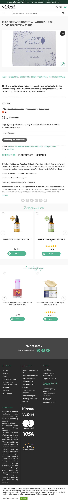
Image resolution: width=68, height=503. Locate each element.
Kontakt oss (47, 369)
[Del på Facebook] (27, 200)
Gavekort (5, 390)
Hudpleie (5, 369)
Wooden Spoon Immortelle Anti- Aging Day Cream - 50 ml (50, 304)
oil (42, 147)
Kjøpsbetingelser (28, 381)
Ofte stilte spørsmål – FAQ (30, 370)
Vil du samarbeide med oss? (28, 391)
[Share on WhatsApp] (23, 200)
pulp (49, 147)
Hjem (4, 77)
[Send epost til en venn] (36, 200)
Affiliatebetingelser (29, 395)
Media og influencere (30, 398)
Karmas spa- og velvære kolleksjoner (9, 382)
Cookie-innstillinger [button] (10, 498)
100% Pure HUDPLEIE (57, 77)
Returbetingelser (28, 384)
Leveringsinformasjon (30, 375)
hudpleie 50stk (36, 147)
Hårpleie (5, 372)
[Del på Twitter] (32, 200)
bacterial (21, 147)
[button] (64, 7)
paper (46, 147)
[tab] (42, 155)
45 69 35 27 (47, 398)
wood (54, 147)
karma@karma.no (49, 401)
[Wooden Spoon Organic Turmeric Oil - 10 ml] (16, 224)
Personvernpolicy (28, 378)
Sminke (4, 375)
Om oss (25, 401)
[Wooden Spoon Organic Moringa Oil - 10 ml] (51, 224)
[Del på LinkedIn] (45, 200)
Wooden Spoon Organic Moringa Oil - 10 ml (51, 240)
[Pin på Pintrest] (40, 200)
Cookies (25, 387)
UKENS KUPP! (7, 393)
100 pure (11, 147)
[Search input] (36, 13)
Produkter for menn (9, 378)
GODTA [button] (23, 498)
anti (16, 147)
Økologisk (13, 77)
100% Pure (42, 77)
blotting (27, 147)
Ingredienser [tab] (25, 155)
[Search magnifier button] (63, 13)
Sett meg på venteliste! (14, 140)
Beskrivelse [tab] (8, 155)
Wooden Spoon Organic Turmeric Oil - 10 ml (17, 240)
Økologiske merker (28, 77)
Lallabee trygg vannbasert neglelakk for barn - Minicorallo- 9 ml (17, 304)
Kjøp (17, 253)
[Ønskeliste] (61, 7)
